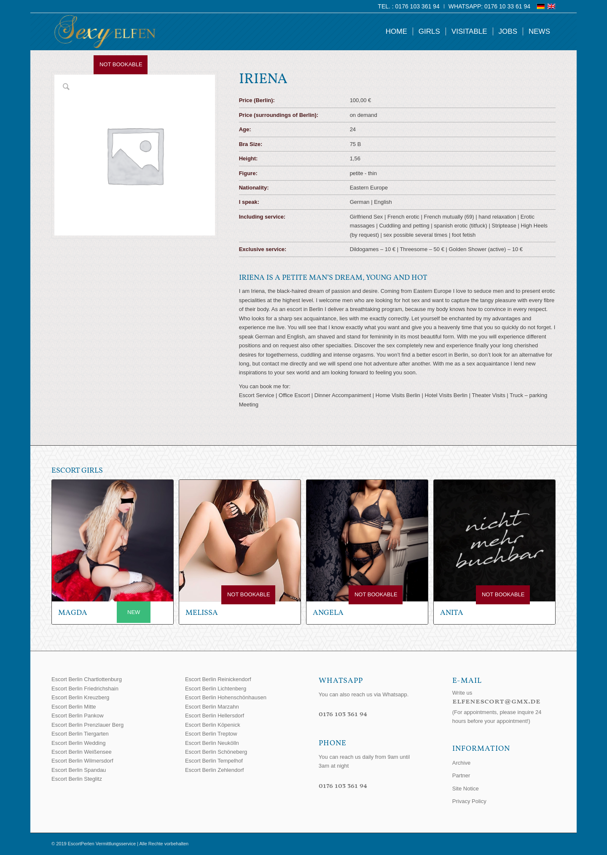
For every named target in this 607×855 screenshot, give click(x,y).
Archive (461, 763)
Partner (461, 775)
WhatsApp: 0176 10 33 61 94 (489, 6)
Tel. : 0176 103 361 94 (408, 6)
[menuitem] (408, 6)
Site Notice (465, 788)
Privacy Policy (469, 801)
